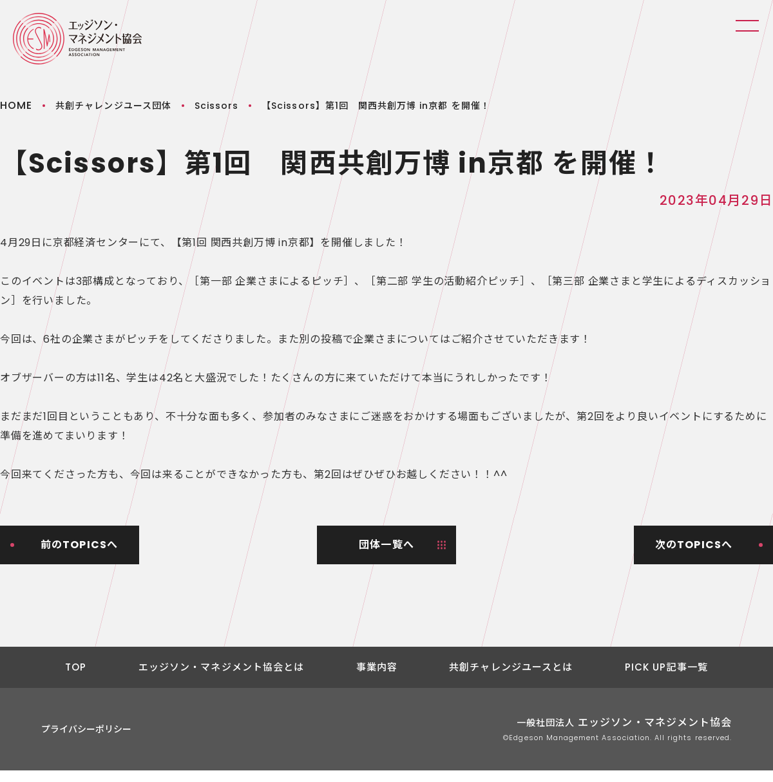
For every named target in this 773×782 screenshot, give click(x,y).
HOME (16, 105)
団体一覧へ (386, 544)
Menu (747, 26)
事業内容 (377, 667)
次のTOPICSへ (694, 544)
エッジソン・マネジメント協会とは (221, 667)
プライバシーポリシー (86, 729)
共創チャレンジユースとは (511, 667)
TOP (75, 667)
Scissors (216, 105)
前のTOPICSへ (80, 544)
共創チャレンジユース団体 (113, 105)
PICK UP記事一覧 (666, 667)
